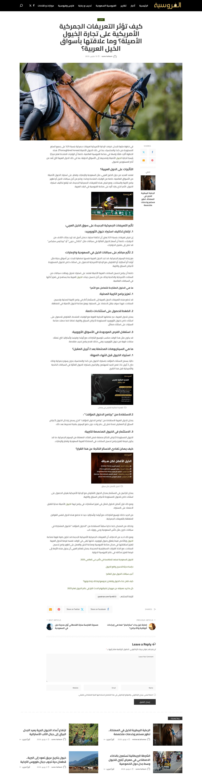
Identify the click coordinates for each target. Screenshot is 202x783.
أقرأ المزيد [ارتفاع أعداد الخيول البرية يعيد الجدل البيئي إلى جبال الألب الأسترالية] (25, 743)
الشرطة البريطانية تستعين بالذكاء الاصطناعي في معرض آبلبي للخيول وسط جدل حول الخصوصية (129, 762)
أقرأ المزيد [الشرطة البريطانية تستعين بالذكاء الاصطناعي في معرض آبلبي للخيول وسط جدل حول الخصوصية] (109, 773)
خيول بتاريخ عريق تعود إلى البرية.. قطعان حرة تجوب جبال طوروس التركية (45, 762)
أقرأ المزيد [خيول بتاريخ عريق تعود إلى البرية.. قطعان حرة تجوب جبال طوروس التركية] (25, 771)
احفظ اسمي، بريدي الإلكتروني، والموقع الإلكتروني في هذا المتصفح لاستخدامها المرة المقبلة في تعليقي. (115, 696)
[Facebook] (34, 5)
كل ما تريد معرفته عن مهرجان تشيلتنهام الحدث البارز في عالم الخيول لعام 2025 (96, 588)
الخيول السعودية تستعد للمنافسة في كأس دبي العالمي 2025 (104, 559)
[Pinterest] (152, 160)
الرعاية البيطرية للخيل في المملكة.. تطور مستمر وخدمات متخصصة (148, 199)
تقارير (101, 19)
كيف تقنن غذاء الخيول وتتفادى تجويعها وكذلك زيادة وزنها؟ (105, 581)
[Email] (143, 160)
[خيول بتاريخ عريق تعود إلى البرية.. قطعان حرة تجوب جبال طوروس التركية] (83, 764)
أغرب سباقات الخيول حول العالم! (118, 574)
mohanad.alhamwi (139, 743)
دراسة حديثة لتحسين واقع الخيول (118, 567)
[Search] (21, 5)
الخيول (119, 158)
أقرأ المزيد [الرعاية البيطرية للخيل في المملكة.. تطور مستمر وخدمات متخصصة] (109, 743)
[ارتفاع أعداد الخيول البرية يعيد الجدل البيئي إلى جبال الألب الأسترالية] (83, 737)
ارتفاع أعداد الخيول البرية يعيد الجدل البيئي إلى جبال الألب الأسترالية (45, 734)
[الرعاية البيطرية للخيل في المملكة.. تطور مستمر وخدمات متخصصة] (148, 182)
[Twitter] (30, 5)
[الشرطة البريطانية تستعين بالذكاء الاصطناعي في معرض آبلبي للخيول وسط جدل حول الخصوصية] (167, 764)
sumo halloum (107, 56)
